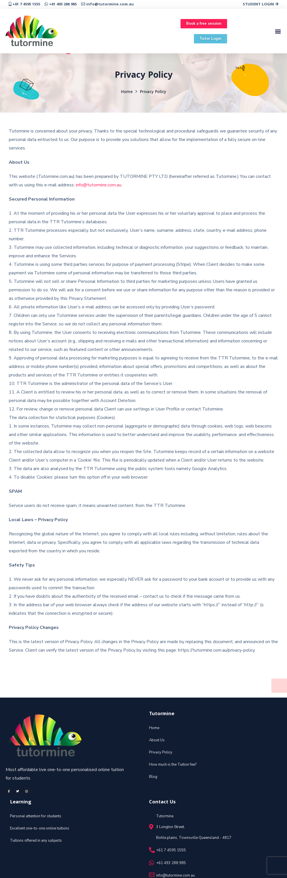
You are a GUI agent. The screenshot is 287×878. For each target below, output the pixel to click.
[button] (204, 23)
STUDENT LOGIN (260, 4)
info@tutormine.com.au (98, 185)
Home (127, 92)
